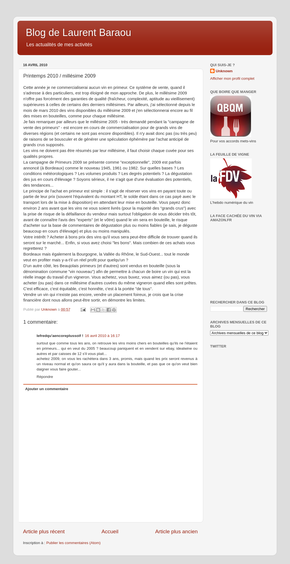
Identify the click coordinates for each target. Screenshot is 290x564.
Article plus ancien (176, 531)
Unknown (224, 71)
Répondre (45, 377)
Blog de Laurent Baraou (78, 32)
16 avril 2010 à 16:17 (102, 336)
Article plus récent (44, 531)
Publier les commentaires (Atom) (73, 543)
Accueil (109, 531)
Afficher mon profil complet (232, 78)
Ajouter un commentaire (46, 389)
